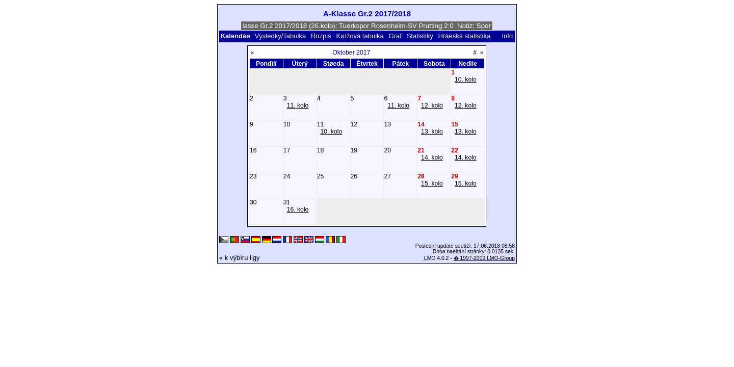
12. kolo (432, 105)
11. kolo (298, 105)
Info (507, 36)
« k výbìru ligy (239, 257)
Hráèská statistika (464, 36)
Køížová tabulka (360, 36)
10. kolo (466, 79)
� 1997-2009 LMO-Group (484, 258)
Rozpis (321, 36)
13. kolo (432, 131)
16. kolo (298, 209)
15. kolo (432, 183)
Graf (395, 36)
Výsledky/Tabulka (280, 36)
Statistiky (420, 36)
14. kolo (432, 157)
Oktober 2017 (351, 52)
